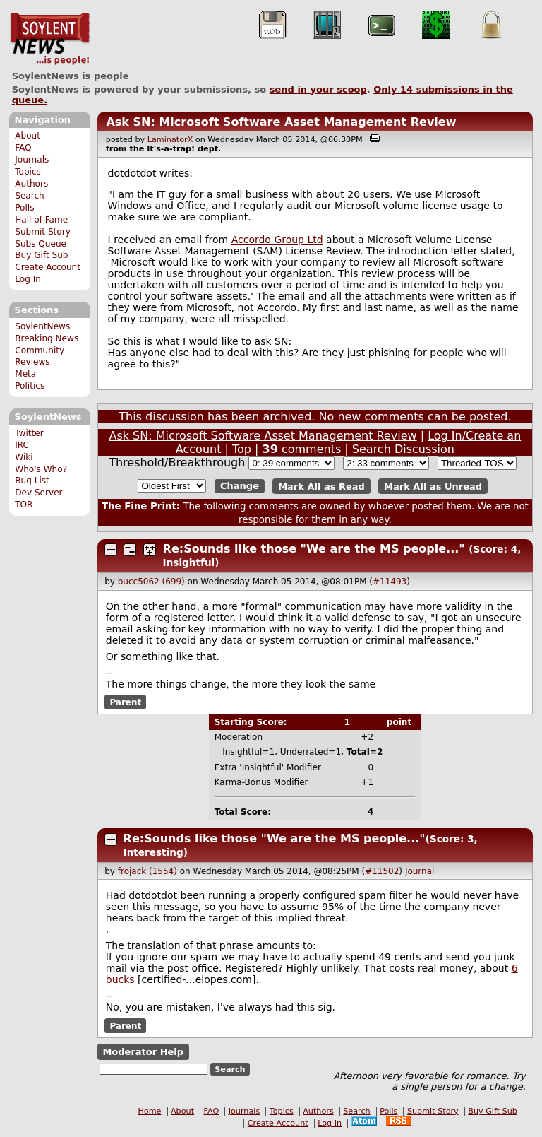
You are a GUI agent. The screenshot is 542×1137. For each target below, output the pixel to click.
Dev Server (38, 492)
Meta (25, 374)
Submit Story (43, 232)
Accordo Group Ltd (277, 239)
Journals (32, 160)
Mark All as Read (321, 486)
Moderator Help (142, 1052)
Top (241, 449)
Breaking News (46, 338)
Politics (29, 386)
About (27, 136)
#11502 (382, 871)
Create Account (47, 267)
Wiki (23, 457)
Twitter (29, 433)
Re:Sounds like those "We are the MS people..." (314, 548)
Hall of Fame (41, 220)
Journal (420, 871)
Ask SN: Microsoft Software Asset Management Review (281, 122)
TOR (23, 504)
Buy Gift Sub (41, 255)
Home (149, 1111)
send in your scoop (318, 89)
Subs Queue (40, 244)
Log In (28, 279)
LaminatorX (170, 139)
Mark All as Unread (433, 486)
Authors (31, 184)
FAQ (23, 148)
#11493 (389, 582)
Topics (28, 172)
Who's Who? (41, 469)
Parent (125, 702)
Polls (24, 208)
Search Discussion (403, 449)
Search (29, 196)
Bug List (32, 480)
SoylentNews (49, 39)
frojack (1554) (147, 871)
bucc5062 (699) (151, 582)
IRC (22, 445)
